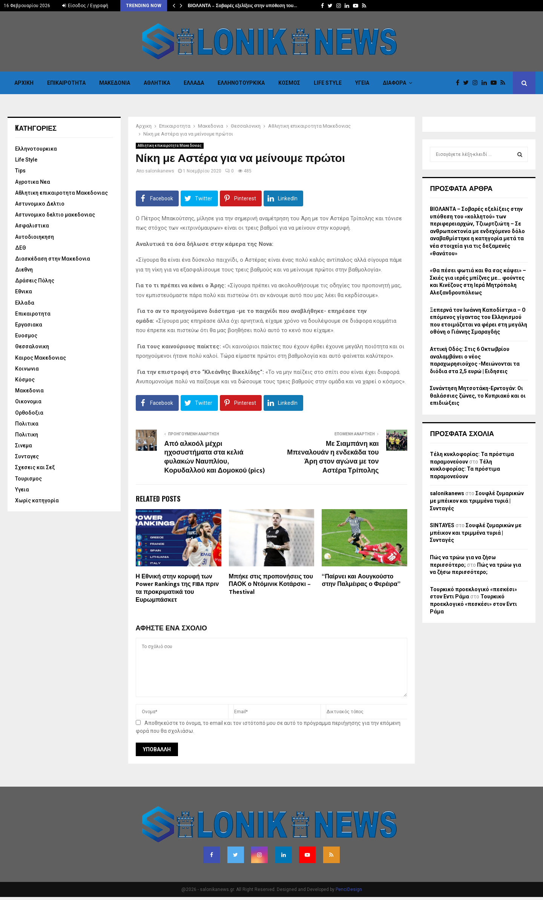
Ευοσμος (26, 336)
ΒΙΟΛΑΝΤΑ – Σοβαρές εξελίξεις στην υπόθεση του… (242, 5)
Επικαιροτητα (66, 83)
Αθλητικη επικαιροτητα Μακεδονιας (170, 145)
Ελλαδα (194, 83)
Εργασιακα (28, 325)
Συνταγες (27, 456)
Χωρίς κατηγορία (37, 500)
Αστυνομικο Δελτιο (39, 204)
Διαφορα (394, 83)
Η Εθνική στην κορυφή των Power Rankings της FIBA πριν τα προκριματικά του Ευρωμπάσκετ (177, 588)
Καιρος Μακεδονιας (40, 358)
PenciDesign (349, 889)
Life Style (328, 83)
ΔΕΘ (20, 248)
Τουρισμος (28, 479)
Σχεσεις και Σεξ (35, 467)
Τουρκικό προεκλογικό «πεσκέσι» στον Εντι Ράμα (473, 603)
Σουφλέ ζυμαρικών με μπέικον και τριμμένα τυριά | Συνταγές (477, 500)
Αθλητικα (157, 83)
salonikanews (159, 171)
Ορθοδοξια (29, 413)
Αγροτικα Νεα (32, 182)
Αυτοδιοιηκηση (34, 237)
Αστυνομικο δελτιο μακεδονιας (55, 215)
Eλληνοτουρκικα (241, 83)
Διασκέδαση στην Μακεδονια (52, 259)
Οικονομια (28, 401)
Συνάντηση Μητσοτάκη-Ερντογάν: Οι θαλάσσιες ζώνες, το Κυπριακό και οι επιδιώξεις (478, 395)
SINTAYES (442, 525)
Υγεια (362, 83)
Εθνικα (23, 291)
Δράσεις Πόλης (34, 281)
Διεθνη (24, 270)
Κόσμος (289, 83)
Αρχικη (24, 83)
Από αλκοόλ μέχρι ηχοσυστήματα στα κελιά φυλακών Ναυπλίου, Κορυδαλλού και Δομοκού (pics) (214, 457)
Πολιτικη (26, 435)
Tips (20, 171)
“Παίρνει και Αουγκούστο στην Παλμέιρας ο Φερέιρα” (361, 581)
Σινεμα (23, 445)
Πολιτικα (26, 424)
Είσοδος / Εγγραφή (85, 5)
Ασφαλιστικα (32, 226)
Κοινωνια (27, 369)
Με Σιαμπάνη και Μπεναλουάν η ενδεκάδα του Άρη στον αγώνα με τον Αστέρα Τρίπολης (333, 457)
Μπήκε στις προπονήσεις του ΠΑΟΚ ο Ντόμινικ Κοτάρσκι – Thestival (271, 585)
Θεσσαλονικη (32, 346)
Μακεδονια (114, 83)
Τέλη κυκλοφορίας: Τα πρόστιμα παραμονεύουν (465, 469)
